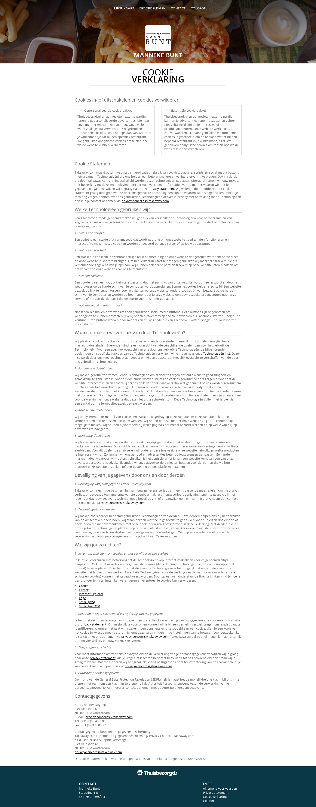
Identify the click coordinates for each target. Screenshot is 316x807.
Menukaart (124, 8)
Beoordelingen (152, 8)
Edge (82, 598)
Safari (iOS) (87, 602)
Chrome (84, 586)
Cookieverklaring (215, 797)
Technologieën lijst (216, 353)
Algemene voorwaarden (220, 788)
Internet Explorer (91, 594)
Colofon (208, 801)
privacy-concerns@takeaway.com (145, 201)
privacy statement (161, 189)
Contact (178, 8)
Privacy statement (215, 792)
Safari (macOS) (89, 606)
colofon (198, 8)
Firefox (84, 590)
